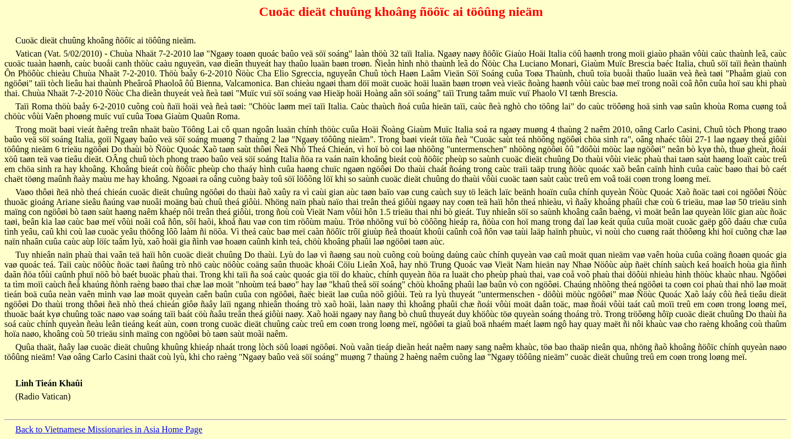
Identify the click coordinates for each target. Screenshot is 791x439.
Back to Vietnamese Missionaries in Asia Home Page (108, 429)
